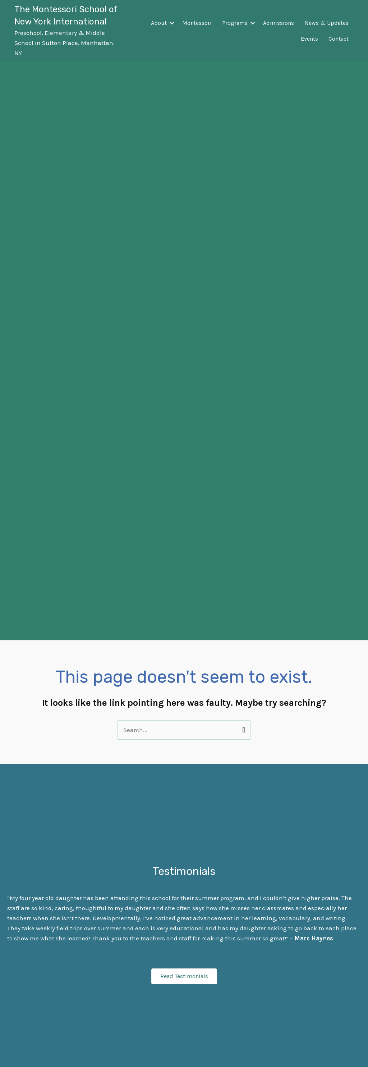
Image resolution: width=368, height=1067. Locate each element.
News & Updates (326, 22)
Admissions (278, 22)
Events (309, 38)
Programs (235, 22)
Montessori (197, 22)
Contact (338, 38)
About (159, 22)
